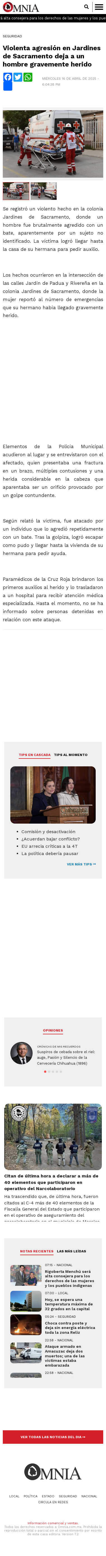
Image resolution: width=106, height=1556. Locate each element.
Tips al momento (71, 755)
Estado (48, 1496)
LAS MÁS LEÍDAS (71, 1251)
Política (30, 1496)
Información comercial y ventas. (53, 1523)
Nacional (89, 1496)
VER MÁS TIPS (81, 864)
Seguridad (12, 36)
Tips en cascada (34, 755)
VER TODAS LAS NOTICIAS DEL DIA (53, 1437)
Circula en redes (53, 1502)
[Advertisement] (52, 385)
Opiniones (53, 1030)
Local (14, 1496)
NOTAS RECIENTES (37, 1251)
